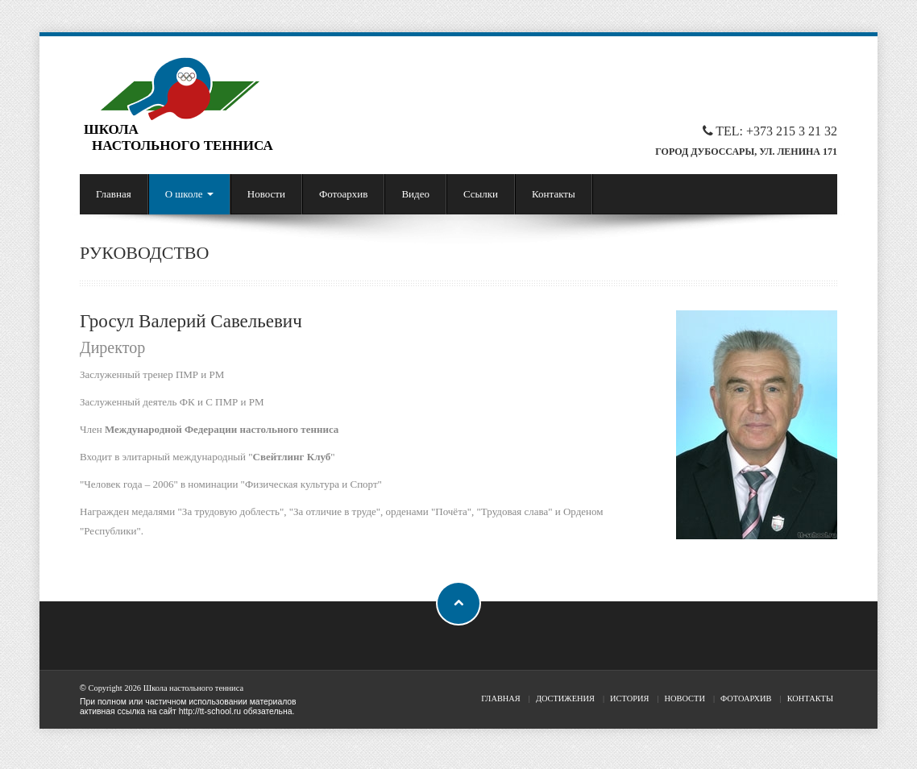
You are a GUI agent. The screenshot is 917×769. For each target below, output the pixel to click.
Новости (266, 194)
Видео (415, 194)
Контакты (553, 194)
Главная (113, 194)
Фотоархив (343, 194)
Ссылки (480, 194)
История (629, 698)
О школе (189, 194)
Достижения (565, 698)
